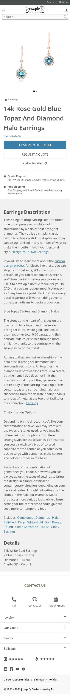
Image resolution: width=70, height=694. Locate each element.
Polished (10, 522)
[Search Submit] (65, 17)
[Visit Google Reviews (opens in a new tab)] (19, 659)
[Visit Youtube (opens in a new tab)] (18, 669)
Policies (53, 679)
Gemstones (25, 518)
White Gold (35, 522)
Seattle (35, 638)
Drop (21, 522)
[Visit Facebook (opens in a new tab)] (12, 669)
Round (8, 527)
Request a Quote (35, 154)
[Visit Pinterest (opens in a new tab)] (24, 669)
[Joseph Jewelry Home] (6, 100)
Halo (55, 518)
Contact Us (35, 585)
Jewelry (35, 617)
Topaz (45, 527)
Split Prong (53, 522)
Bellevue (35, 648)
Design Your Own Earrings (30, 252)
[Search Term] (35, 17)
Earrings (32, 403)
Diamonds (42, 518)
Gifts (54, 527)
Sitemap (39, 679)
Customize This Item (35, 145)
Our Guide (35, 628)
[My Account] (66, 10)
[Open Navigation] (3, 10)
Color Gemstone (26, 527)
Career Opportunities (16, 679)
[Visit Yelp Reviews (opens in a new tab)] (50, 659)
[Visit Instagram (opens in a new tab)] (6, 669)
